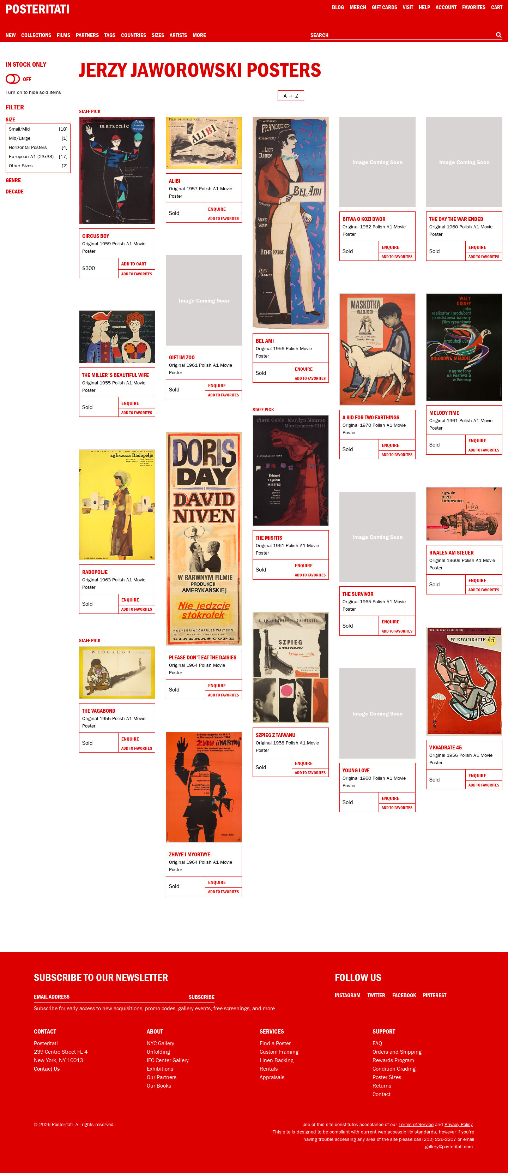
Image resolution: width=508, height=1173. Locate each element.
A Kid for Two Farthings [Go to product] (371, 417)
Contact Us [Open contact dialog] (47, 1068)
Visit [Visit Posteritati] (408, 7)
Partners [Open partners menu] (87, 34)
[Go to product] (117, 170)
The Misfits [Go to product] (269, 537)
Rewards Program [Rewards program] (393, 1060)
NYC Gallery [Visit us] (160, 1043)
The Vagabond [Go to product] (98, 710)
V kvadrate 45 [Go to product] (445, 747)
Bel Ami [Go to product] (265, 340)
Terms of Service (416, 1124)
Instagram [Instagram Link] (348, 995)
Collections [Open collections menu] (36, 34)
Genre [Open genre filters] (13, 180)
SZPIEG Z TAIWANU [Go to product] (275, 734)
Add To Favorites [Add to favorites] (136, 273)
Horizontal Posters (28, 147)
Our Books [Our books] (159, 1085)
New (11, 34)
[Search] (498, 35)
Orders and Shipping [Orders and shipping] (397, 1051)
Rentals (269, 1068)
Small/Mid (19, 129)
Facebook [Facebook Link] (404, 995)
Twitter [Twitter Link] (376, 995)
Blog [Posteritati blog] (338, 7)
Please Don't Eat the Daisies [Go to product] (202, 657)
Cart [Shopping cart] (496, 7)
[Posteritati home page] (37, 9)
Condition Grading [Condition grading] (394, 1068)
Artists (178, 34)
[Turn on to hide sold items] (13, 79)
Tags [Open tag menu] (109, 34)
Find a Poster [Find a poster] (275, 1043)
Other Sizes (21, 165)
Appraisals (272, 1077)
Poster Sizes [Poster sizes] (387, 1077)
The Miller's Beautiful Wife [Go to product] (115, 374)
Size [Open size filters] (10, 119)
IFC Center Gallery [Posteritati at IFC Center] (168, 1060)
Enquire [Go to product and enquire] (217, 209)
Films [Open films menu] (63, 34)
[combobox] (406, 35)
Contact (382, 1093)
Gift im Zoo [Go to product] (182, 357)
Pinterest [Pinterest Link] (434, 995)
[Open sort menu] (291, 95)
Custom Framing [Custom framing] (279, 1051)
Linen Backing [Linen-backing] (277, 1060)
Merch (358, 7)
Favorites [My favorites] (473, 7)
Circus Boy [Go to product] (95, 235)
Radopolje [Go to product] (95, 571)
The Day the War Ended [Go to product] (456, 218)
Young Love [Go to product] (356, 770)
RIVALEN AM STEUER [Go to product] (451, 552)
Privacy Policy (459, 1124)
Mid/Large (19, 138)
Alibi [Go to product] (174, 180)
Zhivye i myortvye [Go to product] (189, 854)
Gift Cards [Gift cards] (384, 7)
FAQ (377, 1043)
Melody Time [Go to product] (444, 412)
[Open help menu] (424, 7)
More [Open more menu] (199, 34)
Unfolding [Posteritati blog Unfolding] (158, 1051)
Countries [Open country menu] (133, 34)
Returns (382, 1085)
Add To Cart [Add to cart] (133, 264)
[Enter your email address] (124, 997)
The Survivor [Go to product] (358, 593)
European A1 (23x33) (31, 156)
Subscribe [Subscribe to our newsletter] (201, 996)
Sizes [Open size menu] (158, 34)
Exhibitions (160, 1068)
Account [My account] (446, 7)
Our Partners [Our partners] (161, 1077)
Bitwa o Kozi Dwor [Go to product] (364, 218)
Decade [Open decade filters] (15, 191)
